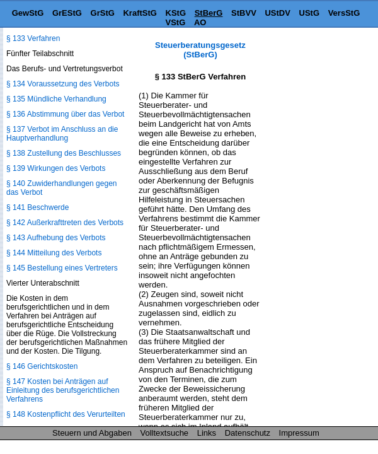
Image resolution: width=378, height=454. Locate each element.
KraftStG (139, 13)
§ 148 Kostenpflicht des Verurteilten (65, 414)
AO (200, 22)
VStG (176, 22)
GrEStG (67, 13)
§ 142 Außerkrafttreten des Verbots (64, 222)
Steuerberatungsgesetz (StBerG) (200, 49)
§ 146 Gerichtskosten (41, 366)
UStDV (277, 13)
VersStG (344, 13)
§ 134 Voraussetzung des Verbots (62, 83)
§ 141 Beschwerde (37, 207)
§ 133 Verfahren (33, 38)
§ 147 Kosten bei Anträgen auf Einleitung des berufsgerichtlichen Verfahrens (62, 390)
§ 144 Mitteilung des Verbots (53, 252)
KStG (176, 13)
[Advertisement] (315, 79)
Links (206, 433)
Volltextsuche (164, 433)
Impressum (299, 433)
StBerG (209, 13)
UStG (309, 13)
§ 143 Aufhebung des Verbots (55, 237)
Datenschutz (247, 433)
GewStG (28, 13)
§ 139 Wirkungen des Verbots (55, 168)
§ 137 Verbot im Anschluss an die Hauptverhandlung (62, 134)
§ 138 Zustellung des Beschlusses (63, 153)
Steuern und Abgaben (92, 433)
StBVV (243, 13)
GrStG (103, 13)
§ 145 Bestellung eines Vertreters (62, 268)
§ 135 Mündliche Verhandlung (56, 99)
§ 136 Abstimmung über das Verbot (65, 114)
